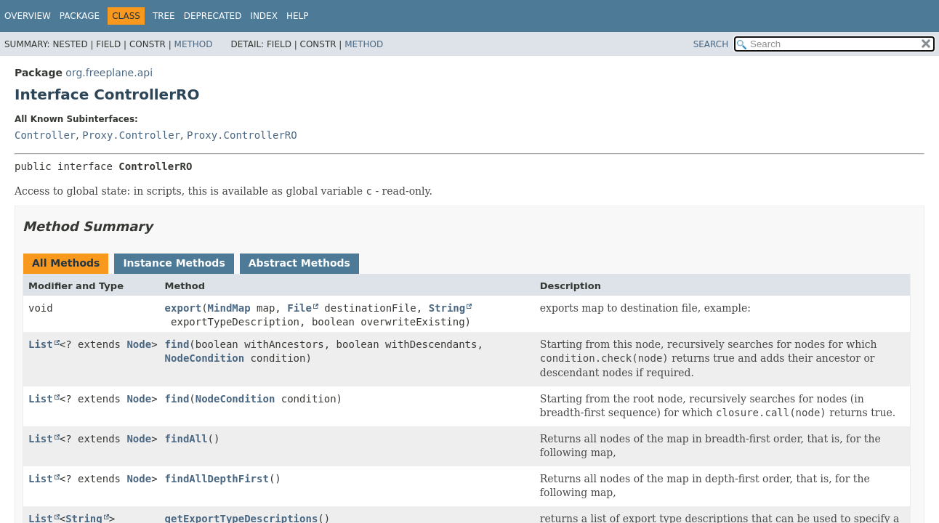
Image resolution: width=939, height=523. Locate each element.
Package (80, 16)
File (299, 308)
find (177, 344)
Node (138, 344)
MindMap (229, 308)
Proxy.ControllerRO (242, 135)
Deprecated (213, 16)
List (40, 344)
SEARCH (711, 44)
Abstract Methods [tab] (299, 263)
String (447, 308)
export (183, 308)
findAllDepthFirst (217, 479)
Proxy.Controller (131, 135)
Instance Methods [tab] (174, 263)
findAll (186, 439)
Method (193, 44)
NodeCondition (205, 358)
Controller (45, 135)
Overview (27, 16)
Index (264, 16)
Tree (164, 16)
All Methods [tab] (66, 263)
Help (297, 16)
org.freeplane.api (109, 72)
